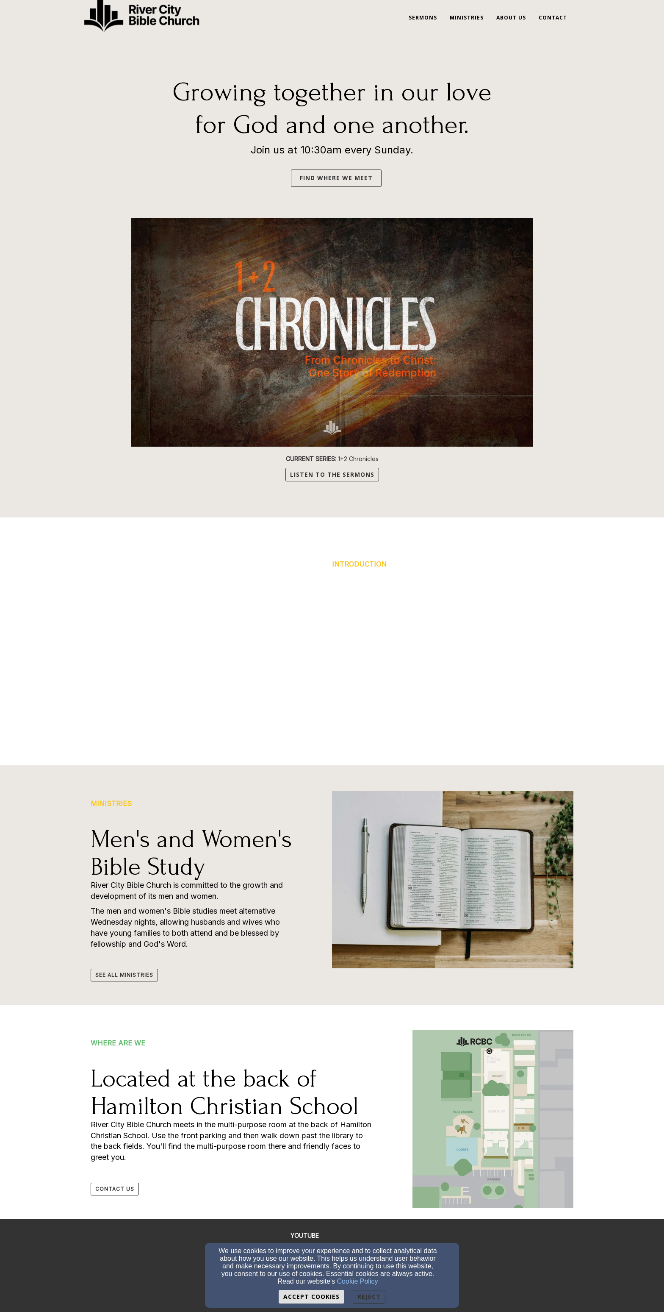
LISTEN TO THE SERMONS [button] (332, 474)
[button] (286, 177)
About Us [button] (511, 17)
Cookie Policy (357, 1281)
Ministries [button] (467, 17)
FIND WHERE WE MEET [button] (336, 178)
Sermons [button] (423, 17)
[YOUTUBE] (304, 1235)
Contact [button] (553, 17)
